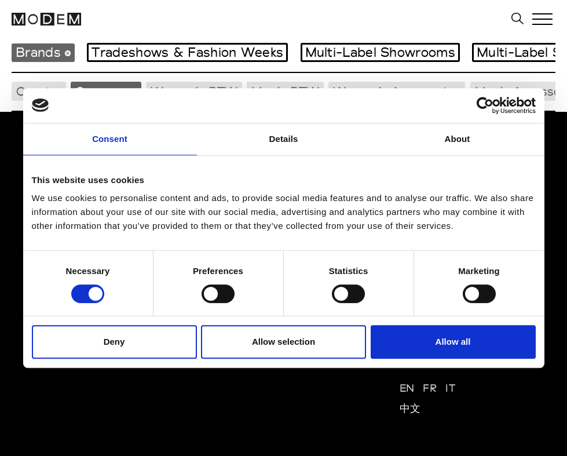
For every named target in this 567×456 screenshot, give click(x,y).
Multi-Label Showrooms (380, 52)
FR (430, 388)
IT (450, 388)
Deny (114, 341)
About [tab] (457, 139)
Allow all (453, 341)
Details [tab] (283, 139)
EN (407, 388)
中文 (410, 408)
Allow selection (283, 341)
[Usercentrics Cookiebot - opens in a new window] (485, 105)
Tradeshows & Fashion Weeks (187, 52)
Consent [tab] (109, 139)
